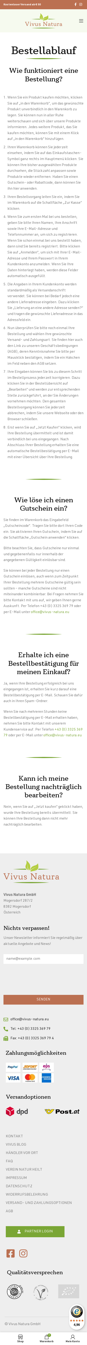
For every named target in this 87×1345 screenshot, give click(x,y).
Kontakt (14, 1136)
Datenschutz (19, 1186)
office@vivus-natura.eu (50, 612)
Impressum (16, 1178)
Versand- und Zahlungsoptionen (39, 1203)
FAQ (9, 1161)
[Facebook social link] (75, 4)
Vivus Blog (16, 1145)
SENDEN (43, 999)
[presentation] (38, 981)
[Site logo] (43, 21)
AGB (9, 1211)
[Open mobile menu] (81, 20)
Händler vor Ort (22, 1153)
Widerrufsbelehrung (27, 1195)
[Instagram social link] (81, 4)
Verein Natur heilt (24, 1170)
